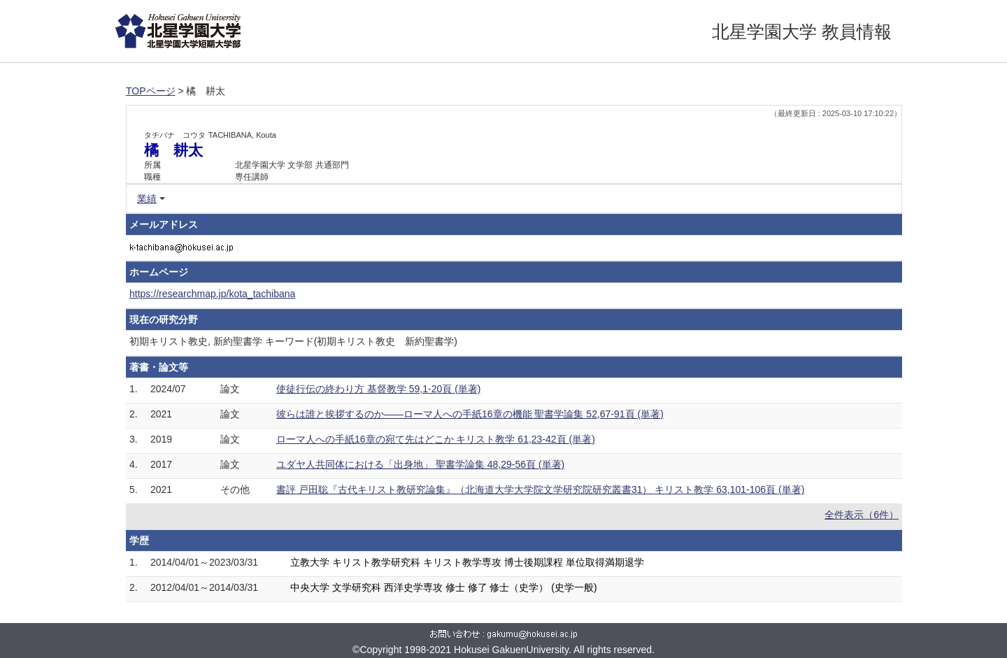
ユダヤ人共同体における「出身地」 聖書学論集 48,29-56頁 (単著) (420, 464)
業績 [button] (147, 198)
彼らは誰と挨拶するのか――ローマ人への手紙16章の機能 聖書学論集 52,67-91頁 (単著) (470, 414)
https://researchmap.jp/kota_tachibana (212, 293)
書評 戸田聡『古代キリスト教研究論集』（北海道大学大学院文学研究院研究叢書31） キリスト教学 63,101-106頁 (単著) (540, 489)
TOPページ (151, 90)
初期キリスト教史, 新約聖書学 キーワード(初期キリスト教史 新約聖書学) (293, 341)
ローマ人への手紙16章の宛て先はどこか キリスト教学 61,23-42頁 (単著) (435, 439)
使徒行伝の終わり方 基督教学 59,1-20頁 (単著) (378, 388)
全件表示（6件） (861, 514)
